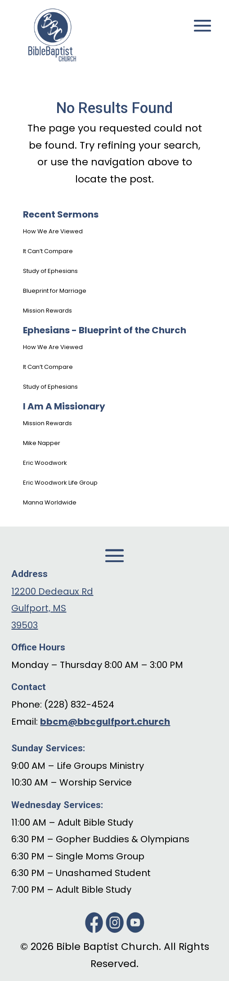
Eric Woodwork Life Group (60, 482)
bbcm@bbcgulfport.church (105, 721)
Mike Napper (41, 443)
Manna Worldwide (49, 502)
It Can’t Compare (48, 251)
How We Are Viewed (53, 231)
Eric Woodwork (45, 463)
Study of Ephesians (50, 271)
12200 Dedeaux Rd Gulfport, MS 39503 (52, 608)
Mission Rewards (47, 310)
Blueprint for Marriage (54, 290)
